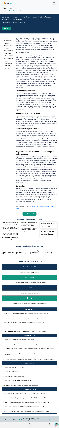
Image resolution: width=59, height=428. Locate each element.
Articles (10, 8)
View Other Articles (29, 214)
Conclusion (7, 68)
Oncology (6, 28)
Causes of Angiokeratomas (8, 44)
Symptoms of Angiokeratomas (8, 49)
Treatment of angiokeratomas (8, 54)
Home (4, 8)
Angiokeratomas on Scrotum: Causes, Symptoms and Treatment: (8, 61)
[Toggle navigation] (54, 3)
